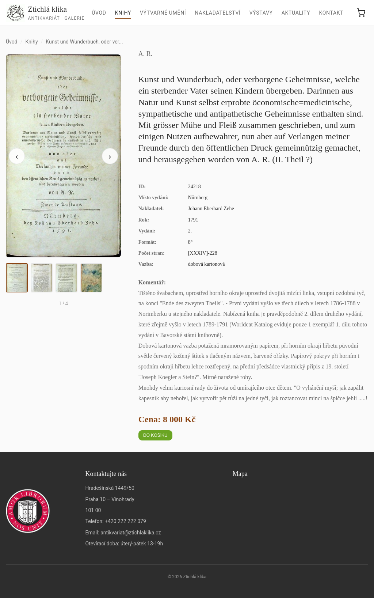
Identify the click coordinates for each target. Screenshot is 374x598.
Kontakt (331, 13)
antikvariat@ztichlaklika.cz (130, 532)
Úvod (99, 13)
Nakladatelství (217, 13)
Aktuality (296, 13)
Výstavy (261, 13)
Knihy (123, 13)
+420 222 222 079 (125, 521)
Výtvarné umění (163, 13)
